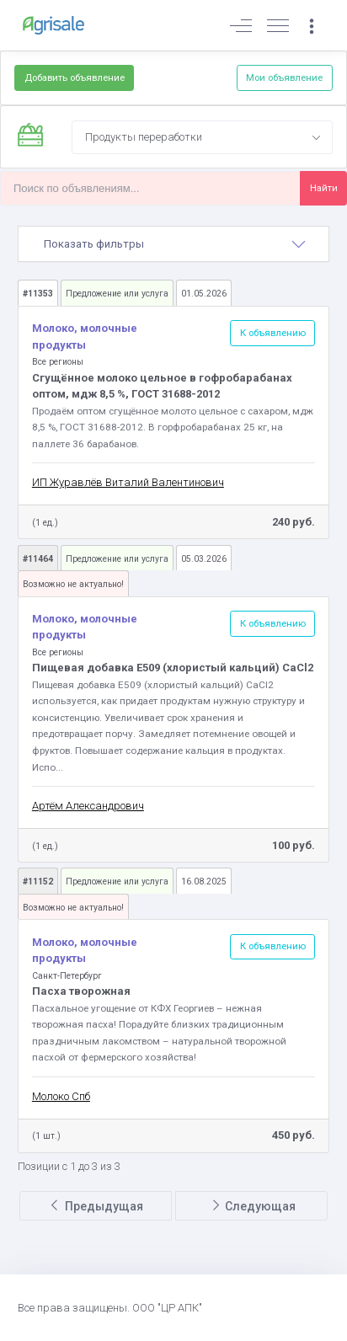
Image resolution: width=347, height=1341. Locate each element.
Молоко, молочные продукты (84, 336)
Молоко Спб (61, 1096)
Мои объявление (284, 77)
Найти (324, 188)
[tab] (174, 244)
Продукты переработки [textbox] (143, 137)
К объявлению (273, 333)
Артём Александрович (88, 805)
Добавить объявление (74, 77)
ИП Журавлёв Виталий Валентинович (128, 482)
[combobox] (202, 137)
